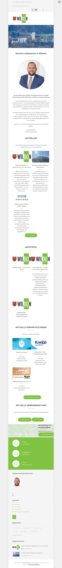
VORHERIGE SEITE (24, 419)
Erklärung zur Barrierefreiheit (22, 511)
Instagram (17, 504)
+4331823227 (17, 2)
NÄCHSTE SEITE (38, 419)
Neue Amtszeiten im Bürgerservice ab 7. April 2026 (34, 546)
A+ (33, 10)
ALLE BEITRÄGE (31, 235)
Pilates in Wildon (22, 352)
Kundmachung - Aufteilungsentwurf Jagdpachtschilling (21, 314)
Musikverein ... (17, 528)
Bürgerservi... (24, 531)
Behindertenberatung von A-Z (22, 381)
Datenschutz (18, 509)
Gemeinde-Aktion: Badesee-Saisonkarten (32, 553)
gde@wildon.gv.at (27, 2)
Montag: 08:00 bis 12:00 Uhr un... (22, 6)
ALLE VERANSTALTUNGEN (32, 397)
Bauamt (15, 531)
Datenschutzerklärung (33, 564)
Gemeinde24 (26, 562)
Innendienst (27, 528)
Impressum (18, 507)
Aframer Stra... (35, 531)
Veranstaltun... (38, 528)
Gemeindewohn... (18, 535)
